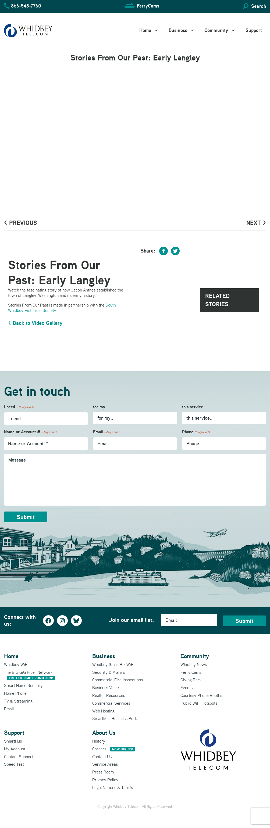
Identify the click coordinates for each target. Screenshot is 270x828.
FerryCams (148, 5)
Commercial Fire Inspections (117, 679)
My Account (14, 748)
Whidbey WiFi (16, 664)
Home (152, 30)
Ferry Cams (190, 672)
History (98, 741)
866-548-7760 (26, 5)
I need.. (19, 407)
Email (106, 432)
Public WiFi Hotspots (198, 703)
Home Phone (15, 693)
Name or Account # (30, 432)
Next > (256, 223)
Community (222, 30)
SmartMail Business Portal (115, 718)
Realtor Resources (108, 695)
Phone (195, 432)
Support (254, 30)
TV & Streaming (18, 701)
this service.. (194, 407)
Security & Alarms (108, 672)
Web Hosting (103, 711)
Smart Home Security (23, 685)
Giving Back (191, 679)
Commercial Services (111, 703)
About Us (103, 733)
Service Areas (105, 764)
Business (185, 30)
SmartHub (13, 741)
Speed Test (14, 764)
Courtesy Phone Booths (201, 695)
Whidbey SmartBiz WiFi (113, 664)
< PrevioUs (20, 223)
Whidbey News (193, 664)
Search (258, 6)
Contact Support (18, 756)
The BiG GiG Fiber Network (29, 675)
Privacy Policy (105, 779)
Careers (113, 748)
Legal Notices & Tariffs (112, 787)
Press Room (103, 772)
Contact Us (102, 756)
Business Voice (105, 687)
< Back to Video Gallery (35, 323)
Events (186, 687)
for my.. (100, 407)
